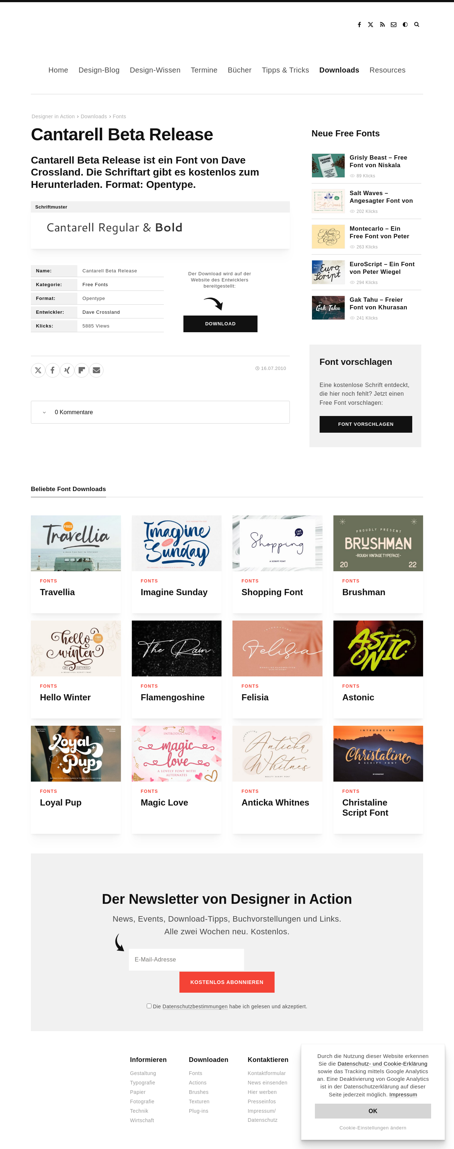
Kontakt (394, 24)
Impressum (403, 1094)
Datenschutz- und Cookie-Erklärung (382, 1064)
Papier (138, 1091)
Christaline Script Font (365, 808)
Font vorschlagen (356, 362)
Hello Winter (65, 697)
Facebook (359, 24)
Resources (388, 70)
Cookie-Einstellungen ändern (373, 1128)
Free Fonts (95, 284)
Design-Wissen (155, 70)
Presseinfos (262, 1101)
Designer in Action (69, 24)
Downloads (339, 70)
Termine (204, 70)
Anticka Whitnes (275, 802)
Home (58, 70)
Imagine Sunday (174, 592)
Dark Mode (405, 24)
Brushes (198, 1091)
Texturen (199, 1101)
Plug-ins (198, 1110)
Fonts (119, 116)
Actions (198, 1082)
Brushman (364, 592)
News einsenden (267, 1082)
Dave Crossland (101, 312)
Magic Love (165, 802)
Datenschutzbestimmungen (195, 1005)
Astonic (358, 697)
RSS (382, 24)
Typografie (142, 1082)
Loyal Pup (61, 802)
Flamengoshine (173, 697)
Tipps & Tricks (285, 70)
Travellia (57, 592)
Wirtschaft (142, 1120)
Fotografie (142, 1101)
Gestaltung (143, 1072)
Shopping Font (272, 592)
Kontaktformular (267, 1072)
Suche (417, 24)
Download (220, 323)
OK (373, 1111)
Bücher (240, 70)
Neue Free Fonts (346, 133)
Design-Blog (98, 70)
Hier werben (262, 1091)
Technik (139, 1110)
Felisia (255, 697)
